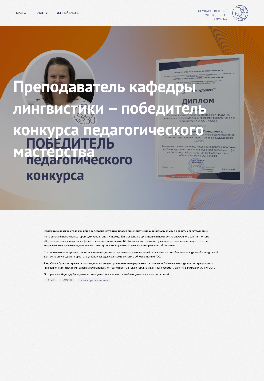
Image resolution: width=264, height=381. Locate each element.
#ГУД (51, 280)
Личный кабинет (69, 12)
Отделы (42, 12)
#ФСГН (67, 280)
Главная (21, 12)
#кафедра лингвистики (94, 280)
